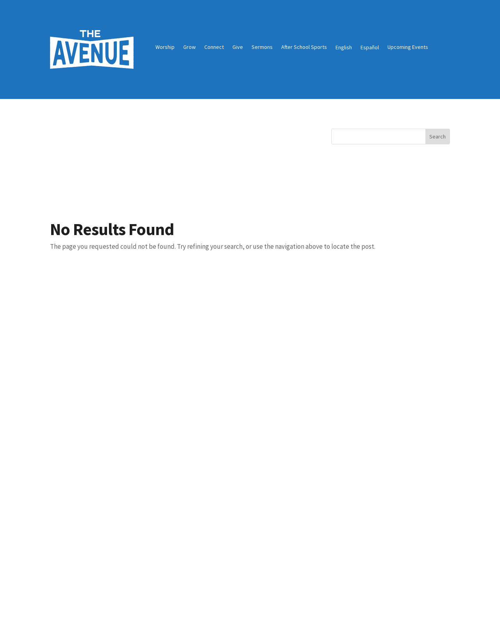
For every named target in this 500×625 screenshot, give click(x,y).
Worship (165, 47)
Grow (189, 47)
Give (237, 47)
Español (370, 47)
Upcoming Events (408, 47)
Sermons (262, 47)
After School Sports (304, 47)
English (344, 47)
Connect (214, 47)
